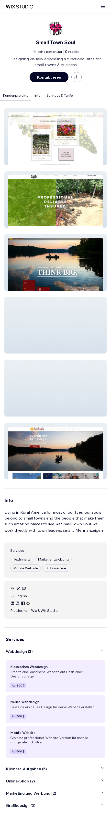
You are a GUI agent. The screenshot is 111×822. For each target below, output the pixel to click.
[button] (55, 136)
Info (37, 95)
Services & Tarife (59, 95)
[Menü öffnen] (103, 6)
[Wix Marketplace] (19, 7)
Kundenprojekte (15, 95)
